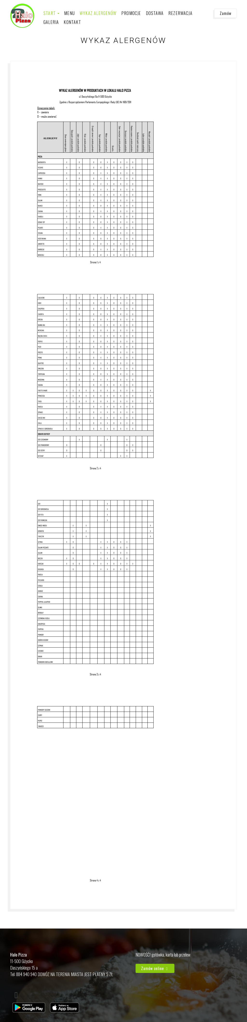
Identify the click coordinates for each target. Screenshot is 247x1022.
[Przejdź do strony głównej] (22, 16)
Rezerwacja (180, 13)
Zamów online (155, 968)
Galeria (51, 22)
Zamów (225, 13)
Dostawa (155, 13)
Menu (69, 13)
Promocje (131, 13)
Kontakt (72, 22)
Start (51, 13)
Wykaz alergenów (98, 13)
